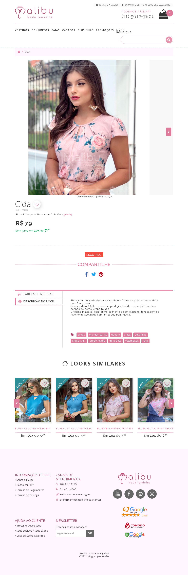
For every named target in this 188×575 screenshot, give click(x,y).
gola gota (115, 340)
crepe (81, 334)
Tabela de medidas (35, 294)
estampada (132, 340)
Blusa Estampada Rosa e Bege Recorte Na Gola (115, 428)
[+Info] (68, 215)
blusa (127, 334)
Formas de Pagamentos (29, 490)
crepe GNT (79, 340)
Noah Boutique (123, 30)
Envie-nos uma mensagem (75, 494)
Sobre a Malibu (24, 479)
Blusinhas (85, 30)
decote (115, 334)
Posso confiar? (24, 484)
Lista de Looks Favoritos (30, 535)
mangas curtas (98, 334)
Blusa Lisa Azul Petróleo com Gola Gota (74, 428)
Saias (56, 30)
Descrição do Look (36, 301)
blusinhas (140, 334)
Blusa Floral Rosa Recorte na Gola (155, 428)
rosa (145, 340)
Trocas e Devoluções (28, 525)
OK (90, 533)
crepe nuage (97, 340)
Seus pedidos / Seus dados (31, 530)
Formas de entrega (27, 495)
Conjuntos (40, 30)
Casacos (68, 30)
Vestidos (22, 30)
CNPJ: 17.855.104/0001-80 (94, 556)
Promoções (105, 30)
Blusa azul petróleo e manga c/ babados (33, 428)
